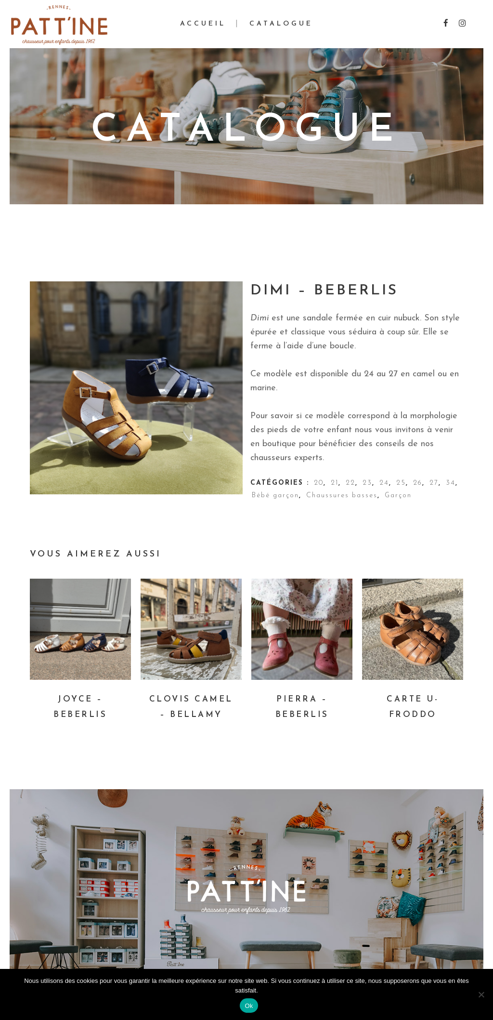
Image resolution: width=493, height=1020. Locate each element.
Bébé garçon (275, 495)
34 (450, 483)
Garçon (398, 495)
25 (401, 483)
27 (434, 483)
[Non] (481, 994)
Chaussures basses (341, 495)
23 (367, 483)
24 (384, 483)
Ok (249, 1005)
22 (350, 483)
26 (417, 483)
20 (319, 483)
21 (334, 483)
